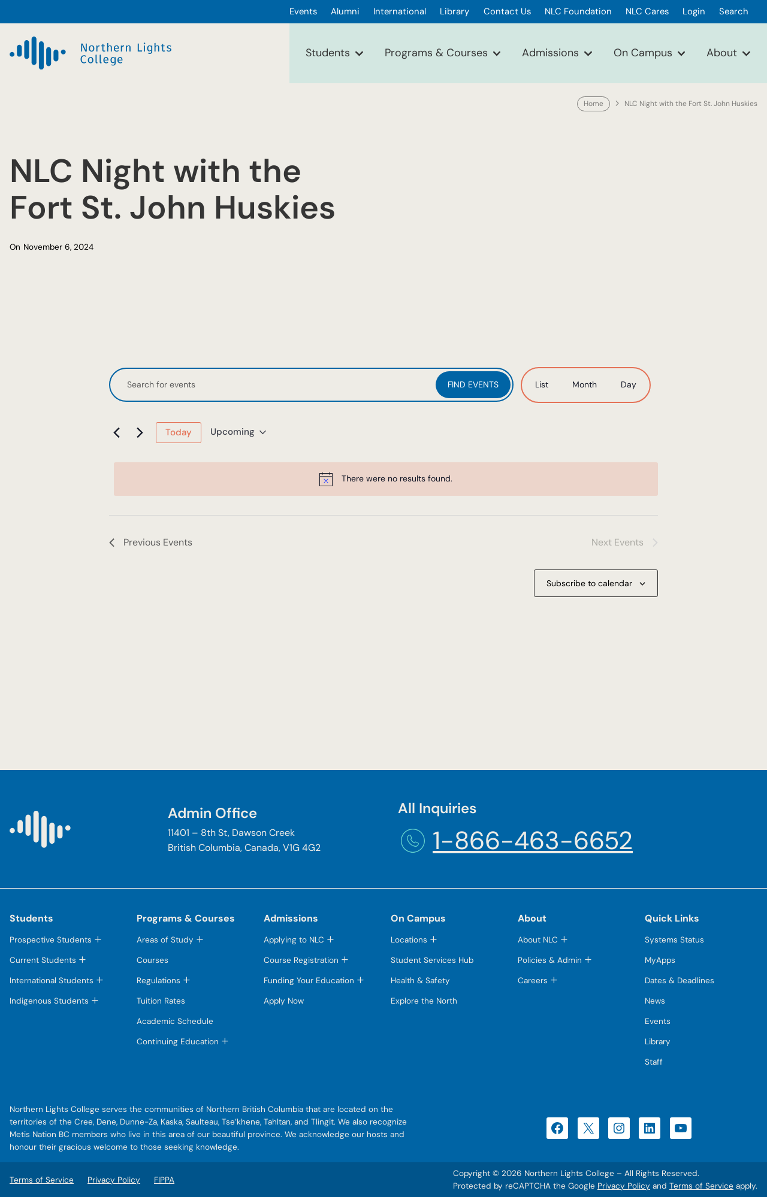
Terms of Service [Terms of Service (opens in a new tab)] (701, 1186)
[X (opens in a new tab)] (588, 1128)
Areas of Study (165, 940)
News (655, 1001)
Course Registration (301, 960)
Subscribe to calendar (589, 583)
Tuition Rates (161, 1001)
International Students (51, 980)
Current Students (43, 960)
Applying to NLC (294, 940)
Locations (409, 940)
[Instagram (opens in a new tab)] (619, 1128)
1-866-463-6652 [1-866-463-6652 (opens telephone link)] (533, 841)
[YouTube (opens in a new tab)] (680, 1128)
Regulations (158, 980)
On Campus (643, 53)
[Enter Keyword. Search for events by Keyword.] (274, 385)
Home (593, 103)
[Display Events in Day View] (628, 385)
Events (658, 1021)
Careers (533, 980)
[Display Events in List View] (541, 385)
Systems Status (674, 940)
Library (658, 1042)
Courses (152, 960)
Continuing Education (178, 1042)
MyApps (660, 960)
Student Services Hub (432, 960)
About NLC (538, 940)
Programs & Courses (436, 53)
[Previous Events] (116, 432)
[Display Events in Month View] (584, 385)
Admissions (550, 53)
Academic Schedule (175, 1021)
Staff (654, 1062)
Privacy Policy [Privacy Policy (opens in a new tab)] (623, 1186)
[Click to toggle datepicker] (238, 432)
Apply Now (284, 1001)
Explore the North (424, 1001)
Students (328, 53)
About (721, 53)
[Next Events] (139, 432)
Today (178, 432)
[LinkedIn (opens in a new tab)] (649, 1128)
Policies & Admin (550, 960)
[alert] (386, 479)
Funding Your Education (309, 980)
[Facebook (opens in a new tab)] (557, 1128)
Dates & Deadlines (679, 980)
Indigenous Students (49, 1001)
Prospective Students (51, 940)
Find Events (473, 384)
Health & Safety (420, 980)
